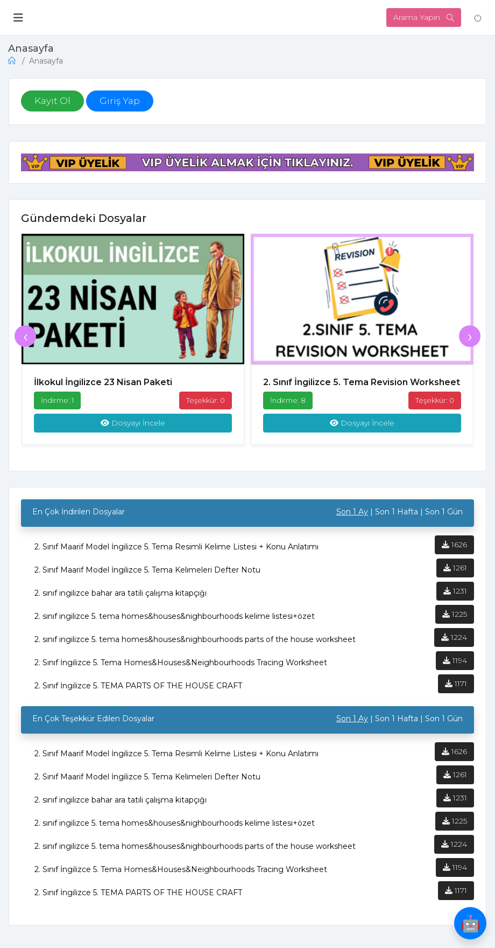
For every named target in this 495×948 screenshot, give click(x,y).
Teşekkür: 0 (205, 403)
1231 (455, 597)
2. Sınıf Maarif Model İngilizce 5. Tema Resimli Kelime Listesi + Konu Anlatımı (176, 552)
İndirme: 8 (288, 403)
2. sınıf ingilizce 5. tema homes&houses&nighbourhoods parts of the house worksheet (195, 645)
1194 (455, 666)
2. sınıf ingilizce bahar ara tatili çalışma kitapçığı (120, 599)
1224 (454, 643)
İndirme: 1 (57, 403)
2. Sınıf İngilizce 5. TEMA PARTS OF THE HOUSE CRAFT (138, 691)
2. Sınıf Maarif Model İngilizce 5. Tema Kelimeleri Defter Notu (147, 576)
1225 (454, 620)
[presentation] (25, 339)
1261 (455, 573)
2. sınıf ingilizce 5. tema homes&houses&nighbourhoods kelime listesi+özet (174, 622)
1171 (456, 689)
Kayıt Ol (52, 101)
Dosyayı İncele (133, 426)
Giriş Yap (120, 101)
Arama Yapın (423, 17)
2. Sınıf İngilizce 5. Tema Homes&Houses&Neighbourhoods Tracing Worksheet (180, 668)
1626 (454, 550)
